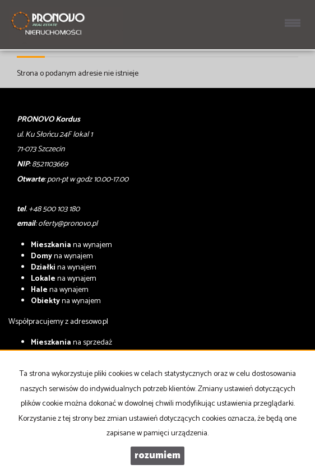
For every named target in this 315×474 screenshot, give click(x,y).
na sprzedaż (71, 342)
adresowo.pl (89, 321)
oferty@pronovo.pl (68, 223)
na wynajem (71, 245)
